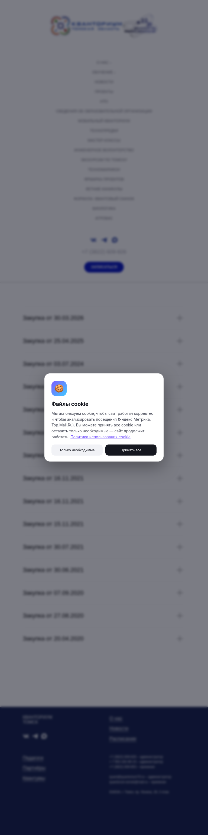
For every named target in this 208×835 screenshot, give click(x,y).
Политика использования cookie (100, 437)
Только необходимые (77, 450)
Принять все (131, 450)
